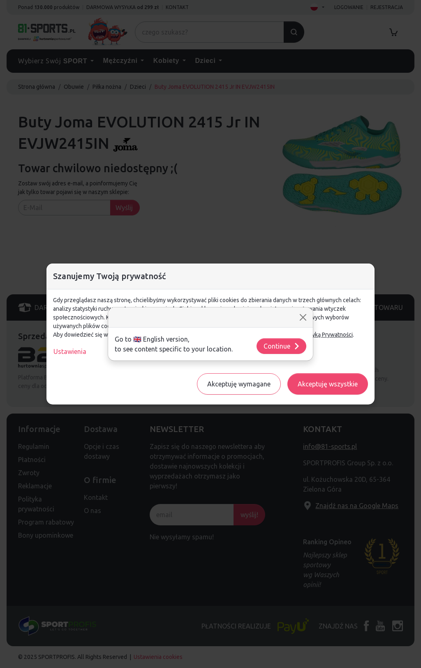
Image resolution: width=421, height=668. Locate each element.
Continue (282, 346)
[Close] (303, 317)
